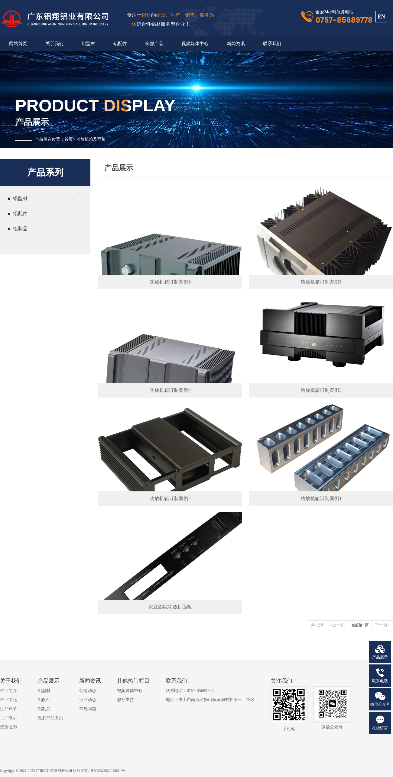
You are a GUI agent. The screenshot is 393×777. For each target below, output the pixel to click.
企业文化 (8, 699)
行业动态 (87, 699)
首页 (68, 139)
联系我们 (272, 43)
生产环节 (8, 709)
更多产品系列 (50, 718)
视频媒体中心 (195, 43)
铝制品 (44, 709)
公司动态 (87, 690)
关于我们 (54, 43)
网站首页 (18, 43)
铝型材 (88, 43)
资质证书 (8, 727)
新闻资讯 (236, 43)
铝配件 (120, 43)
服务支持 (125, 699)
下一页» (382, 625)
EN (381, 17)
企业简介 (8, 690)
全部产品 (154, 43)
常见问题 (87, 709)
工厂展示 (8, 718)
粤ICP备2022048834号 (107, 771)
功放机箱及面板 (91, 139)
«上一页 (337, 625)
